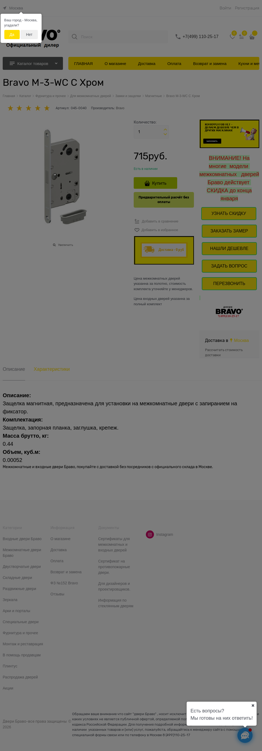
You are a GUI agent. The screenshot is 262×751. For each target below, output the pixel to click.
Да (12, 34)
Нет (29, 34)
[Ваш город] (253, 705)
